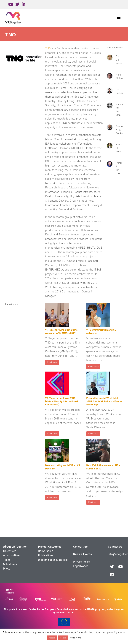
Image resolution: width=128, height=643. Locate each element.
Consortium (80, 546)
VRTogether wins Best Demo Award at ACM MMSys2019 (61, 331)
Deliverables (45, 551)
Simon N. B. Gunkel (119, 130)
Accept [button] (52, 638)
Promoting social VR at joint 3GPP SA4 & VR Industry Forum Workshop (104, 401)
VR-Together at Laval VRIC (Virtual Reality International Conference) (61, 401)
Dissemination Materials (53, 559)
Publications (45, 555)
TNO (48, 48)
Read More (52, 362)
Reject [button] (63, 638)
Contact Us (115, 546)
